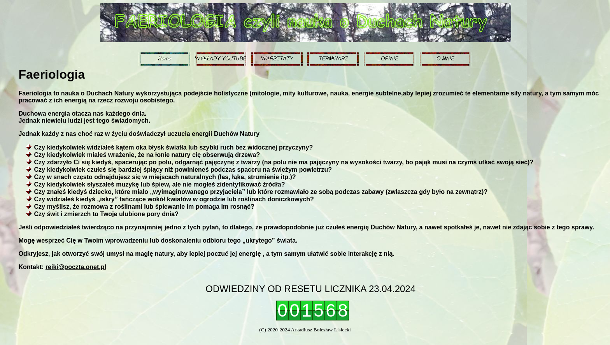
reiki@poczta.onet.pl (76, 267)
